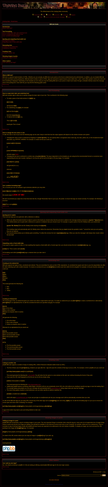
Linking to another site (9, 53)
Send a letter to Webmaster (54, 479)
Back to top (6, 84)
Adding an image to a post (10, 57)
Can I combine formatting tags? (11, 36)
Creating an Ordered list (9, 48)
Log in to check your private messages (54, 17)
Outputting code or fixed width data (12, 42)
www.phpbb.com (56, 388)
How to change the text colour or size (13, 34)
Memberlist (56, 14)
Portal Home (36, 14)
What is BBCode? (7, 28)
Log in (68, 17)
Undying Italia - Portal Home (10, 21)
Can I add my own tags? (9, 62)
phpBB (51, 484)
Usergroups (64, 14)
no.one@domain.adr (21, 397)
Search (48, 14)
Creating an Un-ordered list (10, 46)
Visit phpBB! (31, 375)
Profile (40, 17)
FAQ (43, 14)
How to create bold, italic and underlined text (15, 33)
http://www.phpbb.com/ (34, 384)
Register (72, 14)
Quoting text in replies (9, 40)
